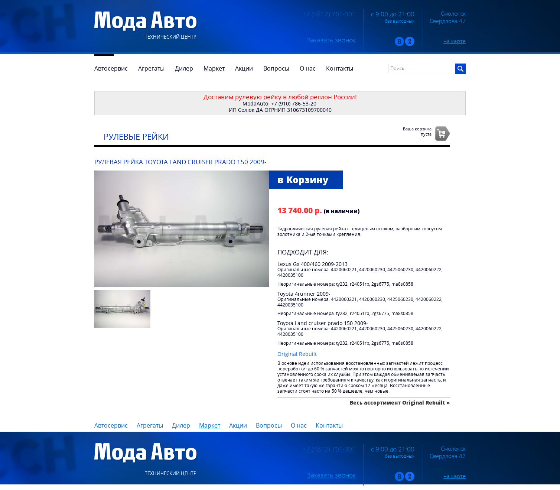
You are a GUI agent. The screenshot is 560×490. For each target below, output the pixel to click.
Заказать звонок (331, 40)
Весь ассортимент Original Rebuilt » (400, 402)
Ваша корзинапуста (417, 131)
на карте (454, 41)
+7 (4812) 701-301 (329, 14)
